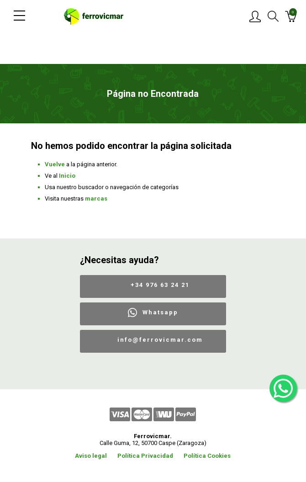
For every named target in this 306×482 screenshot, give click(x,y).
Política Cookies (207, 455)
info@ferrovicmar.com (160, 339)
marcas (96, 198)
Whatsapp (160, 312)
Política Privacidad (145, 455)
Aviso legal (91, 455)
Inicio (67, 175)
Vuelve (55, 164)
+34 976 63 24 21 (160, 284)
